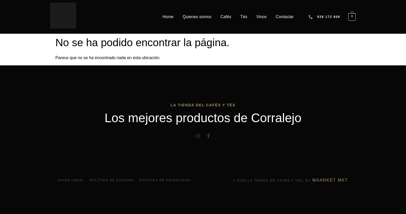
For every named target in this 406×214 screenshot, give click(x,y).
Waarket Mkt (330, 180)
